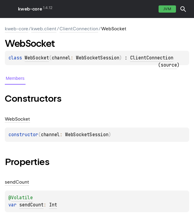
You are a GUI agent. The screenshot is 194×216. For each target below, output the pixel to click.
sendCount (31, 205)
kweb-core (30, 9)
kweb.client (43, 29)
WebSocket (37, 58)
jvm (167, 9)
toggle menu (9, 9)
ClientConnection (78, 29)
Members (15, 78)
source (169, 65)
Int (53, 205)
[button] (183, 9)
